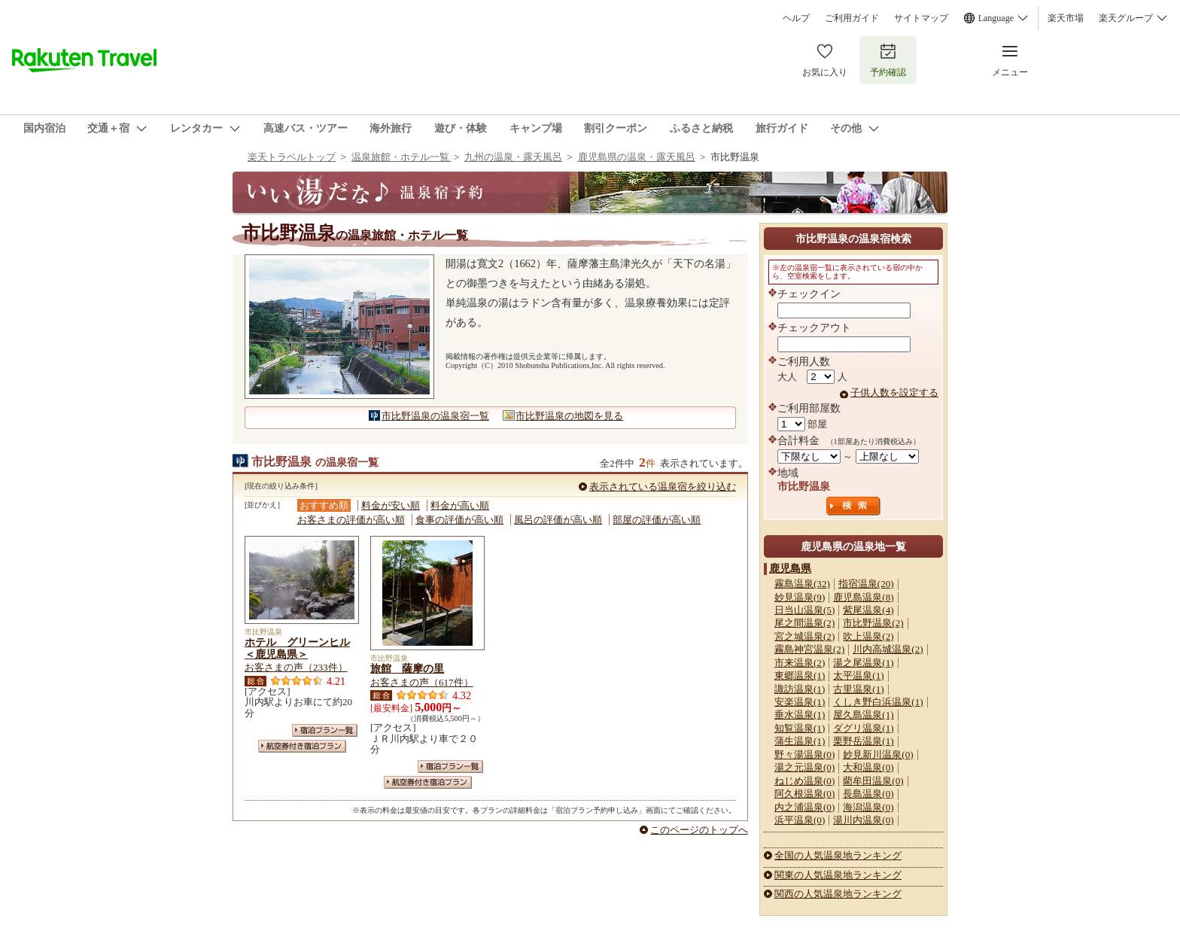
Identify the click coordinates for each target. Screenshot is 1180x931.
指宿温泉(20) (866, 583)
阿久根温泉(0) (804, 793)
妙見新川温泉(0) (878, 754)
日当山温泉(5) (804, 610)
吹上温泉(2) (868, 636)
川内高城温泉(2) (888, 649)
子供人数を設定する (894, 392)
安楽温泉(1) (799, 701)
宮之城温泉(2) (804, 636)
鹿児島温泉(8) (863, 597)
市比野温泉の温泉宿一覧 (435, 415)
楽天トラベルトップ (292, 157)
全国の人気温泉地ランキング (838, 855)
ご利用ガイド (852, 18)
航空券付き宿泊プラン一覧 (302, 746)
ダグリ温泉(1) (863, 728)
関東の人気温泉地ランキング (838, 875)
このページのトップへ (699, 829)
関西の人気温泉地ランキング (838, 893)
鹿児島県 (790, 568)
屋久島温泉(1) (863, 714)
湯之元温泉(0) (804, 767)
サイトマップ (921, 18)
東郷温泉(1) (799, 675)
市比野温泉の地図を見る (569, 415)
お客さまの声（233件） (296, 667)
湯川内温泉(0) (863, 820)
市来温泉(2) (799, 662)
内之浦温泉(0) (804, 807)
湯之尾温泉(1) (863, 662)
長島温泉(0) (868, 793)
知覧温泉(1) (799, 728)
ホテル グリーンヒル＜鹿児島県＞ (297, 648)
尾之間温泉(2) (804, 622)
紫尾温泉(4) (868, 610)
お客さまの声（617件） (421, 682)
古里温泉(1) (858, 689)
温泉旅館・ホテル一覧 (401, 157)
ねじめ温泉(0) (804, 780)
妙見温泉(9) (799, 597)
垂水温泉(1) (799, 714)
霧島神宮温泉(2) (809, 649)
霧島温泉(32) (802, 583)
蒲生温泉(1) (799, 741)
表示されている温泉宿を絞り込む (662, 486)
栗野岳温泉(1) (863, 741)
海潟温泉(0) (868, 807)
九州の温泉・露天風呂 (513, 157)
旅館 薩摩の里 (407, 668)
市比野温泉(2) (873, 622)
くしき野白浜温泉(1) (878, 701)
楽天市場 (1066, 18)
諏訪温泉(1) (799, 689)
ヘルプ (796, 18)
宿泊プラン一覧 (324, 730)
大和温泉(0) (868, 767)
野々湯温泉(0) (804, 754)
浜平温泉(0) (799, 820)
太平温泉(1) (858, 675)
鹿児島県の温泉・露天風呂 (636, 157)
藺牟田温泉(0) (873, 780)
